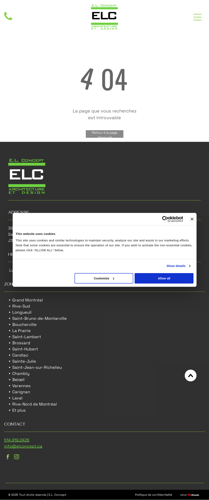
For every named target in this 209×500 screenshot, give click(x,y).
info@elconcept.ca (23, 446)
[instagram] (16, 458)
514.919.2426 (16, 440)
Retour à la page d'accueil (104, 134)
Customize (104, 278)
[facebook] (7, 458)
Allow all (164, 278)
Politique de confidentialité (153, 495)
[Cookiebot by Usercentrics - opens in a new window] (165, 219)
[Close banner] (192, 219)
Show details (176, 266)
